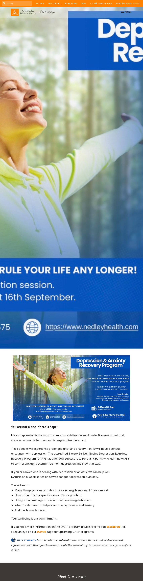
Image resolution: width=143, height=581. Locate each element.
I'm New (40, 3)
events (41, 532)
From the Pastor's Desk (128, 3)
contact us (113, 527)
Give (83, 3)
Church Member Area (101, 3)
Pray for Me (71, 3)
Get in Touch (54, 3)
